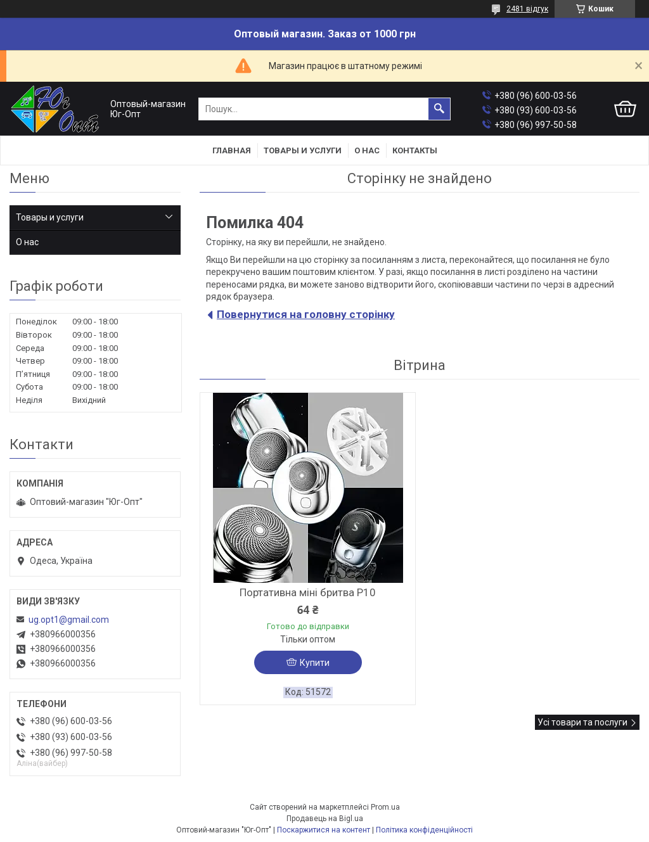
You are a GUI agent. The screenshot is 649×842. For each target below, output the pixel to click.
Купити (315, 663)
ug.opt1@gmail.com (69, 620)
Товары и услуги (303, 150)
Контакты (414, 150)
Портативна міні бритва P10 (308, 592)
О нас (367, 150)
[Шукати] (439, 109)
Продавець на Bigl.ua (324, 818)
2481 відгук (527, 8)
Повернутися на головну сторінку (306, 314)
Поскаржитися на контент (323, 830)
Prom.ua (385, 807)
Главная (231, 150)
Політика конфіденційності (424, 830)
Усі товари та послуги (582, 722)
